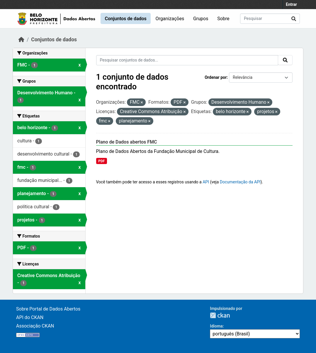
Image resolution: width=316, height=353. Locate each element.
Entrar (291, 4)
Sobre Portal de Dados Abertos (48, 309)
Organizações (170, 18)
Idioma (216, 326)
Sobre (223, 18)
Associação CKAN (35, 326)
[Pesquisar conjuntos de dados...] (270, 18)
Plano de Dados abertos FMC (126, 142)
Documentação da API (240, 182)
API (206, 182)
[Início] (21, 39)
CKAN (220, 315)
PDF (101, 161)
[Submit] (294, 18)
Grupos (200, 18)
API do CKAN (29, 317)
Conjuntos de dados (125, 18)
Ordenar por (216, 77)
